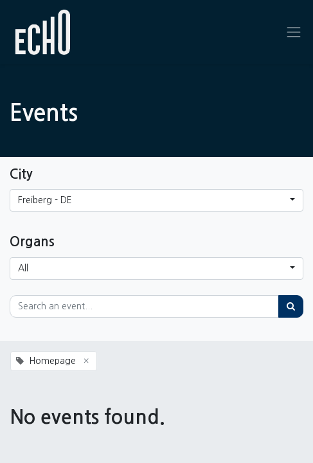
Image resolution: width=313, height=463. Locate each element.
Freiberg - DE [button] (45, 199)
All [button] (23, 268)
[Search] (290, 306)
